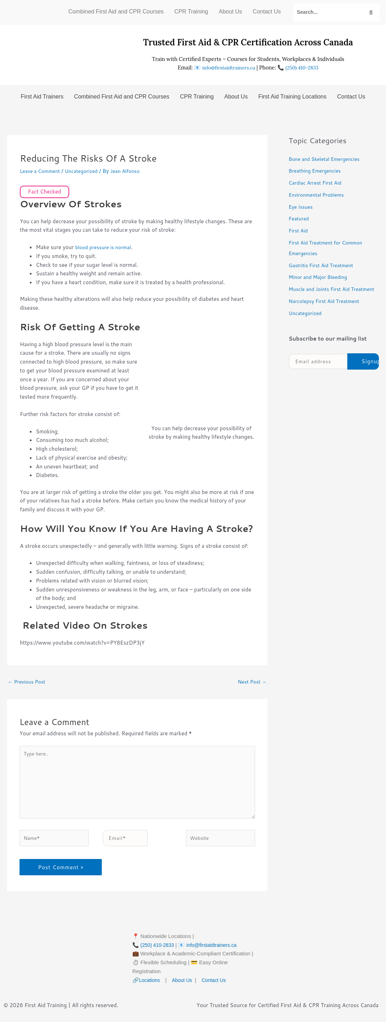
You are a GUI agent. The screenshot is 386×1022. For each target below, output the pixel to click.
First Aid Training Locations (292, 97)
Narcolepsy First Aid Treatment (327, 311)
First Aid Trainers (42, 97)
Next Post (251, 682)
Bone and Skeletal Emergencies (327, 159)
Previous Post (28, 682)
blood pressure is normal (105, 247)
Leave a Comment (42, 171)
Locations (150, 989)
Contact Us (267, 12)
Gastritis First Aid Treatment (324, 265)
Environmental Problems (319, 194)
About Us (230, 12)
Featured (300, 218)
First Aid (299, 230)
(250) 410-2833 (303, 67)
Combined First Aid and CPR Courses (116, 12)
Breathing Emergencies (317, 170)
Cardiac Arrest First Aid (317, 182)
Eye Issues (302, 206)
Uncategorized (86, 171)
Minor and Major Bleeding (320, 277)
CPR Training (191, 12)
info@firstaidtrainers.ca (227, 67)
